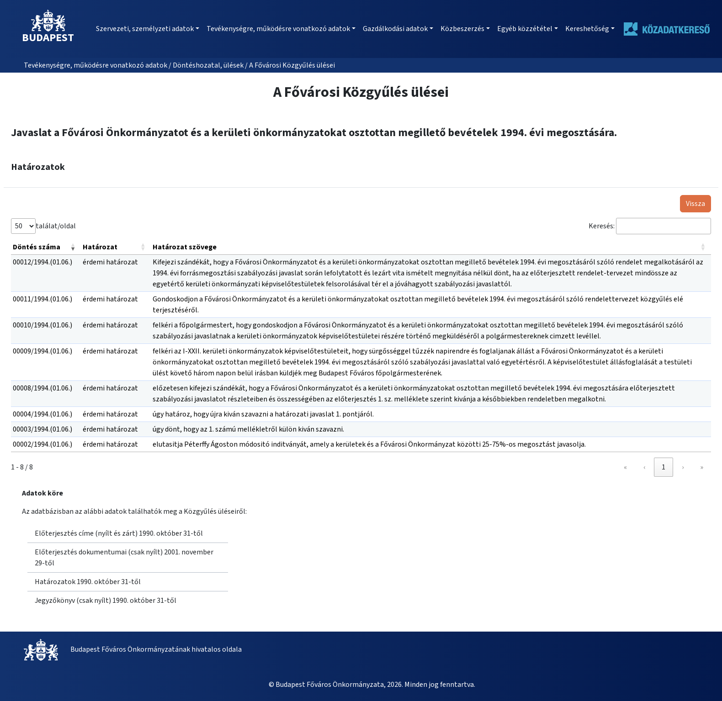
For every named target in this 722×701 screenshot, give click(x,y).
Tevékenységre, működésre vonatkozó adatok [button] (278, 29)
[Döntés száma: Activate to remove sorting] (46, 247)
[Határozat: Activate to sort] (116, 247)
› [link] (683, 467)
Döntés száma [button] (36, 247)
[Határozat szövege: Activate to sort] (431, 247)
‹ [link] (644, 467)
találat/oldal (56, 226)
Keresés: (602, 226)
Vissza (695, 204)
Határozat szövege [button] (185, 247)
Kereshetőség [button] (587, 29)
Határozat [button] (100, 247)
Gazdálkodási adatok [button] (395, 29)
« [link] (625, 467)
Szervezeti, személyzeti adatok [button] (145, 29)
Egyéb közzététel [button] (524, 29)
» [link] (701, 467)
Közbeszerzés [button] (462, 29)
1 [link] (663, 467)
